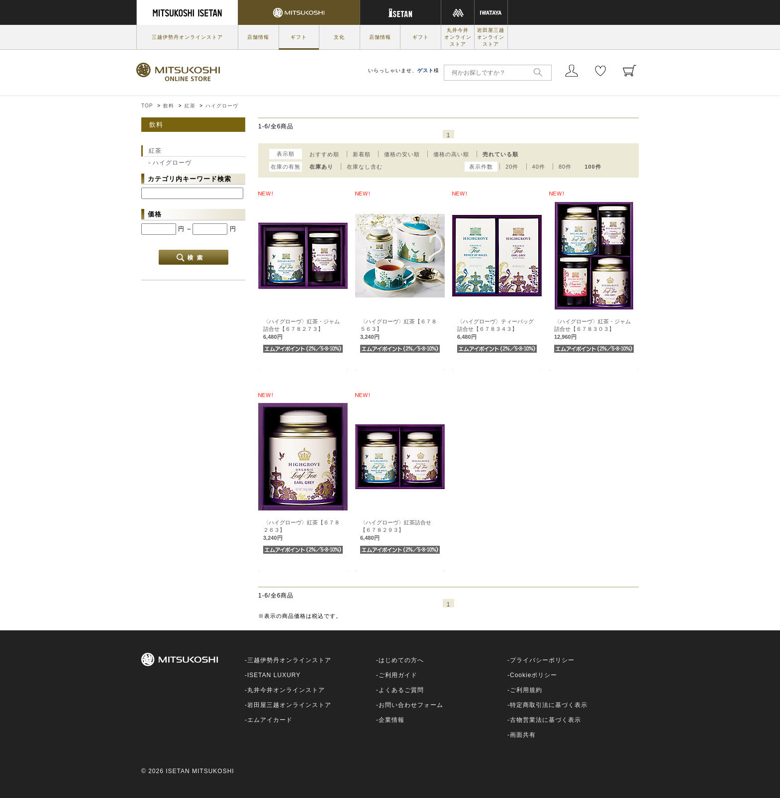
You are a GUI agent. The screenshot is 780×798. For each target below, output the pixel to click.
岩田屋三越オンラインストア (490, 37)
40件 (538, 167)
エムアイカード (269, 719)
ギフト (299, 37)
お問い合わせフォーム (411, 704)
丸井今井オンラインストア (458, 37)
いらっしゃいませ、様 (403, 70)
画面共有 (523, 734)
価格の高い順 (451, 154)
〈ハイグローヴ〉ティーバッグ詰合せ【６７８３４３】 (495, 329)
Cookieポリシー (533, 675)
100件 (593, 167)
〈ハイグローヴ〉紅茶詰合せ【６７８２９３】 (395, 530)
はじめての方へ (401, 660)
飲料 (168, 105)
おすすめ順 (324, 154)
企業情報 (391, 719)
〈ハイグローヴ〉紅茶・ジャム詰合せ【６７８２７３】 (301, 329)
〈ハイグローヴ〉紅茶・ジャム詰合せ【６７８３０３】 (592, 329)
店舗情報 (258, 37)
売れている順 (500, 154)
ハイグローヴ (221, 105)
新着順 (362, 154)
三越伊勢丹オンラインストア (187, 37)
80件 (565, 167)
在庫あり (321, 167)
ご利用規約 (526, 690)
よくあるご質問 (401, 690)
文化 (339, 37)
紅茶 (190, 105)
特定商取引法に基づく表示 (548, 704)
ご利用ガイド (398, 675)
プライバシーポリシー (542, 660)
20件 (511, 167)
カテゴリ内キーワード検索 (189, 179)
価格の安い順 (402, 154)
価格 (155, 214)
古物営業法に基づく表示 (545, 719)
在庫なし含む (365, 167)
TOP (147, 105)
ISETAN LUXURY (273, 675)
